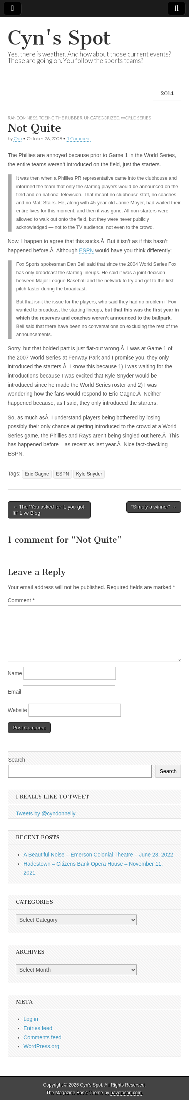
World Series (136, 117)
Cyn (17, 138)
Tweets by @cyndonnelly (45, 813)
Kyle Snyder (89, 474)
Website (17, 710)
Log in (30, 1019)
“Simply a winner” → (153, 507)
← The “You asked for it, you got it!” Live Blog (48, 510)
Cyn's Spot (59, 38)
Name (15, 673)
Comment (21, 600)
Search (16, 760)
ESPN (86, 250)
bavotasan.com (126, 1092)
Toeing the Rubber (60, 117)
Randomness (22, 117)
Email (14, 692)
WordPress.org (41, 1046)
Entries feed (37, 1028)
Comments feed (42, 1037)
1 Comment (79, 138)
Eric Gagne (37, 474)
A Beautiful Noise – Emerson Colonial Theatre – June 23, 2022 (98, 855)
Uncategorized (101, 117)
